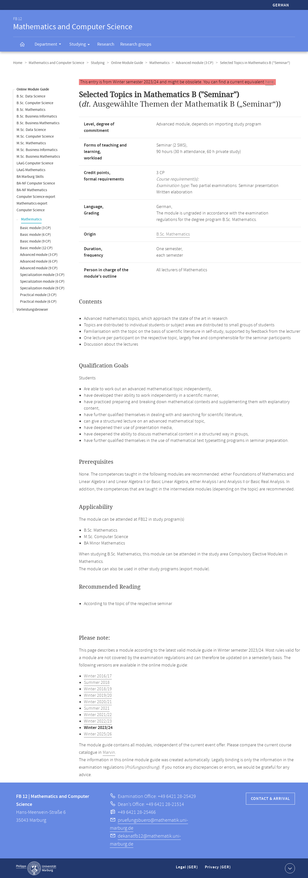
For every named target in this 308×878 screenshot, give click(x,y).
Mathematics (157, 63)
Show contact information (289, 868)
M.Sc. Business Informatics (37, 149)
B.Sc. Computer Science (35, 102)
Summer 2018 (97, 682)
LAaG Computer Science (35, 163)
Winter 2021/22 (98, 715)
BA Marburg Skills (30, 176)
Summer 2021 (97, 708)
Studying (81, 45)
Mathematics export (32, 203)
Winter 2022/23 (98, 721)
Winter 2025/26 (98, 734)
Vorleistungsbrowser (32, 309)
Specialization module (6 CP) (42, 281)
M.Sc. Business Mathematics (38, 156)
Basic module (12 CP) (36, 247)
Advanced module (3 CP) (192, 63)
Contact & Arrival (270, 798)
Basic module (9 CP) (35, 241)
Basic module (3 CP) (35, 227)
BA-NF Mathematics (32, 189)
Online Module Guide (125, 63)
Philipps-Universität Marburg (36, 868)
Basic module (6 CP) (35, 234)
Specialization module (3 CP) (42, 274)
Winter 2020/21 (98, 702)
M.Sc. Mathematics (31, 143)
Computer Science (31, 210)
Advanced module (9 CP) (39, 268)
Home (17, 63)
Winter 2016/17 (98, 676)
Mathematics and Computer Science (56, 63)
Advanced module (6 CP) (39, 261)
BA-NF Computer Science (36, 183)
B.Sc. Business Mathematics (38, 123)
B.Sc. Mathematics (31, 109)
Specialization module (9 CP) (42, 288)
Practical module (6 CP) (38, 301)
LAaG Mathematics (31, 169)
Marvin (109, 752)
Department (49, 44)
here (269, 82)
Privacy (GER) (218, 869)
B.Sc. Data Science (31, 96)
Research (105, 44)
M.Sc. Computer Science (35, 136)
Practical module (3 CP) (38, 294)
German (281, 5)
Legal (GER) (187, 869)
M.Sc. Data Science (31, 129)
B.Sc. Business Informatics (37, 116)
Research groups (135, 44)
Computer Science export (36, 196)
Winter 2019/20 (98, 695)
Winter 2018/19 (98, 689)
